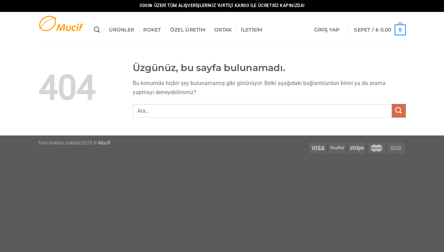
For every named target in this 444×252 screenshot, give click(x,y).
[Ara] (97, 30)
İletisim (251, 30)
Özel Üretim (187, 30)
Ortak (223, 30)
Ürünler (121, 30)
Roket (152, 30)
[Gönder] (399, 111)
